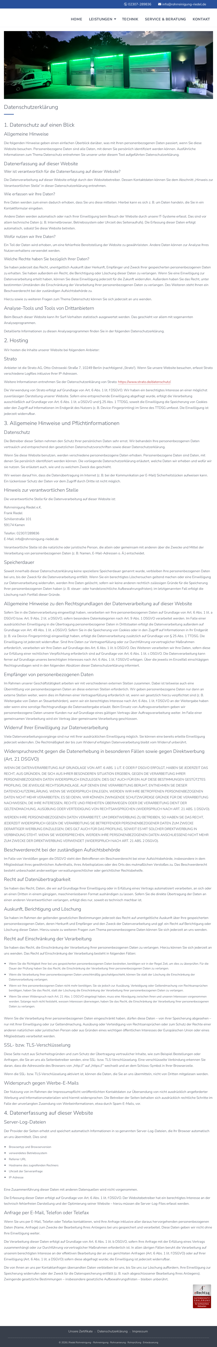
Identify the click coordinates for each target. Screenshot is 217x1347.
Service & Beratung (165, 19)
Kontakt (201, 19)
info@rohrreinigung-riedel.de (182, 4)
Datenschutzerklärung (112, 1331)
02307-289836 (137, 4)
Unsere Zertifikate (80, 1331)
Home (76, 19)
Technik (130, 19)
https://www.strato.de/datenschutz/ (144, 382)
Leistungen (100, 19)
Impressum (140, 1331)
